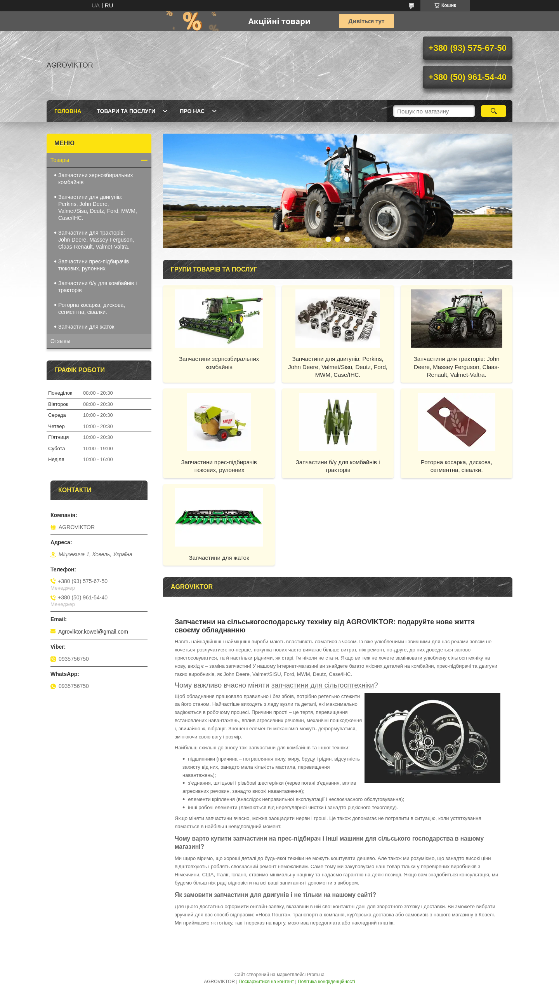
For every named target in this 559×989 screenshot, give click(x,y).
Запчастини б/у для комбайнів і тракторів (338, 466)
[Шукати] (493, 111)
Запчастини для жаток (219, 557)
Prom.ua (316, 974)
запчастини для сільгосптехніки (322, 685)
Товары (59, 160)
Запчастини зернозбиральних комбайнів (219, 362)
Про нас (192, 111)
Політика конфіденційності (326, 981)
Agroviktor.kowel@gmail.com (93, 632)
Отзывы (60, 341)
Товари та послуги (126, 111)
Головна (67, 111)
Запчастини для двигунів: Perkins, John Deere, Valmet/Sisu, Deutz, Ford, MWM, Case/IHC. (337, 366)
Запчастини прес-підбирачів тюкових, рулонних (219, 466)
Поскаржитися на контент (266, 981)
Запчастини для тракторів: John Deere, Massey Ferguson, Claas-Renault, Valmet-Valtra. (457, 366)
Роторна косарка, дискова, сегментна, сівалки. (456, 466)
